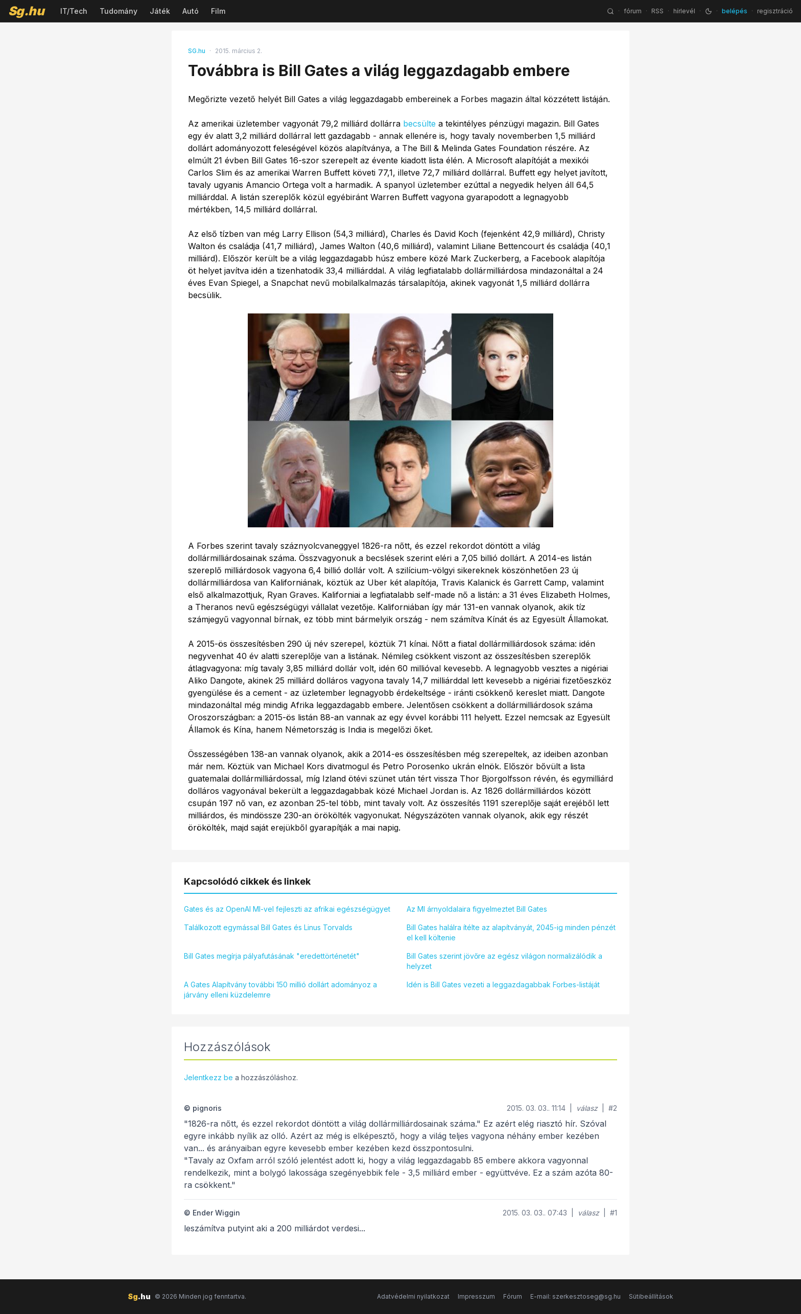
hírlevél (684, 11)
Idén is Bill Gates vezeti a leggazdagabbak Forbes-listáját (503, 984)
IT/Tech (73, 11)
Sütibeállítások (651, 1296)
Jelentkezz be (208, 1077)
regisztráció (775, 11)
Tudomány (118, 11)
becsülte (419, 123)
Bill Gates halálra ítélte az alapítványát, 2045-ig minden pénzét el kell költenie (511, 932)
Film (218, 11)
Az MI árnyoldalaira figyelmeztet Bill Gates (477, 909)
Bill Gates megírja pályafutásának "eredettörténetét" (272, 956)
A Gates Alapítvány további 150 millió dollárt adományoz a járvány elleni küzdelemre (280, 989)
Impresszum (476, 1296)
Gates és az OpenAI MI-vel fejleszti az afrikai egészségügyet (287, 909)
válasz (587, 1108)
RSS (657, 11)
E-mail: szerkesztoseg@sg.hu (575, 1296)
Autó (190, 11)
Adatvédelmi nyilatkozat (413, 1296)
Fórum (512, 1296)
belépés (734, 11)
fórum (633, 11)
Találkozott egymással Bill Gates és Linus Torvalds (268, 927)
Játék (160, 11)
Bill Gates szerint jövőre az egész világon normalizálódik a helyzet (504, 961)
